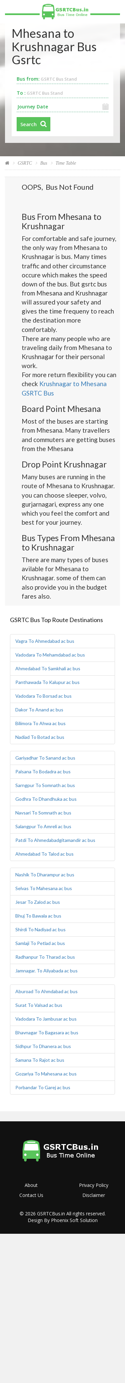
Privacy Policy (93, 1185)
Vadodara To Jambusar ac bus (46, 1019)
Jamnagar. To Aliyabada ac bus (46, 970)
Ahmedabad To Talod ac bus (44, 854)
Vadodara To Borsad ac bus (43, 696)
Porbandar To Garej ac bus (42, 1087)
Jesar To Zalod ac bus (37, 902)
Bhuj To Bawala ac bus (38, 916)
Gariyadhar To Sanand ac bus (45, 758)
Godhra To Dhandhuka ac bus (46, 799)
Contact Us (31, 1195)
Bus (43, 163)
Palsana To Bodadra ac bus (43, 771)
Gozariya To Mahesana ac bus (46, 1073)
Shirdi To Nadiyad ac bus (40, 929)
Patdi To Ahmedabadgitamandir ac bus (55, 840)
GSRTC (25, 163)
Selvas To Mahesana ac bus (43, 888)
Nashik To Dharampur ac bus (44, 874)
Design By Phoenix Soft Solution (63, 1220)
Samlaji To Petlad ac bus (40, 943)
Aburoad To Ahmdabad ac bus (46, 991)
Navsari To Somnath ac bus (43, 812)
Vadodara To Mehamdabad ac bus (50, 655)
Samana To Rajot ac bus (39, 1060)
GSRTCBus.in (51, 1213)
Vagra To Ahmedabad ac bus (44, 641)
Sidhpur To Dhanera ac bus (43, 1046)
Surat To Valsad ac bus (38, 1005)
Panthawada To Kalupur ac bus (47, 682)
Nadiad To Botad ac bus (39, 737)
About (31, 1185)
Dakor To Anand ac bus (39, 709)
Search (28, 124)
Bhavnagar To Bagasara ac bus (46, 1032)
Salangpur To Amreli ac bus (43, 826)
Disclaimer (93, 1195)
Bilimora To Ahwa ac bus (40, 723)
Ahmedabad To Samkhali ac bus (47, 668)
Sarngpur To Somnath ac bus (45, 785)
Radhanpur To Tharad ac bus (45, 957)
